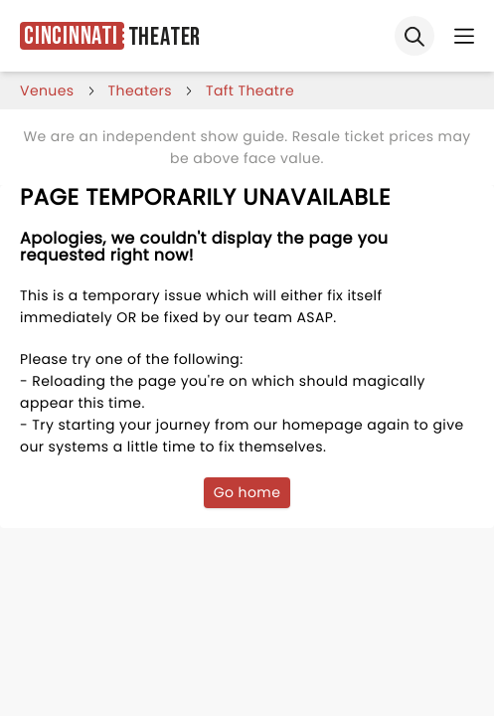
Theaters (140, 90)
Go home (247, 492)
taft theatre (250, 90)
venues (47, 90)
